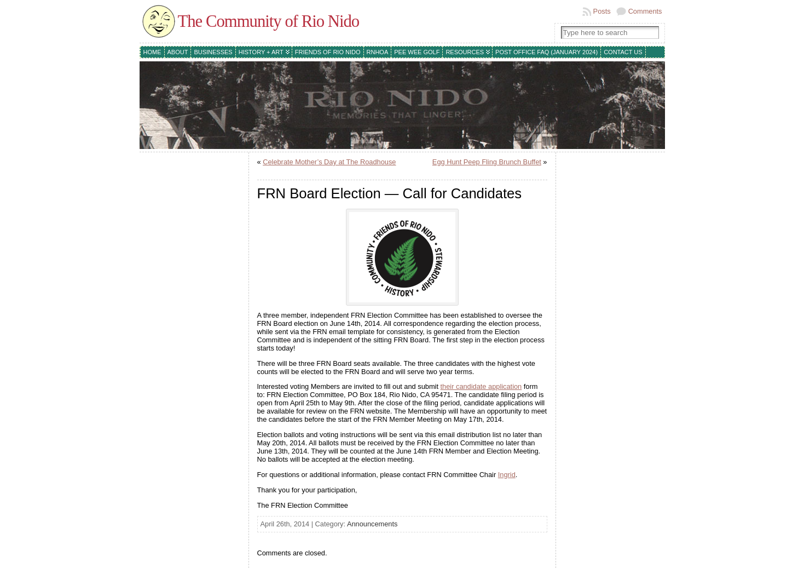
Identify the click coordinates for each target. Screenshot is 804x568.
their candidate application (481, 386)
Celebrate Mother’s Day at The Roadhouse (329, 162)
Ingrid (507, 475)
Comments (645, 11)
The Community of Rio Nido (269, 21)
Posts (602, 11)
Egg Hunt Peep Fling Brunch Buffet (486, 162)
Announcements (372, 524)
